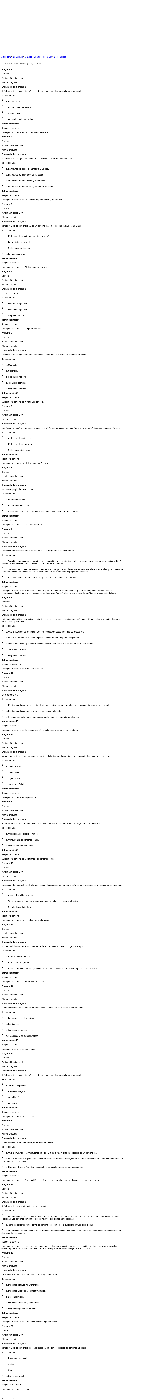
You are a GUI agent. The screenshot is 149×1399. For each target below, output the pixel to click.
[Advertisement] (74, 27)
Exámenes (18, 57)
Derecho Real (60, 57)
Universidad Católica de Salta (38, 57)
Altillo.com (6, 57)
